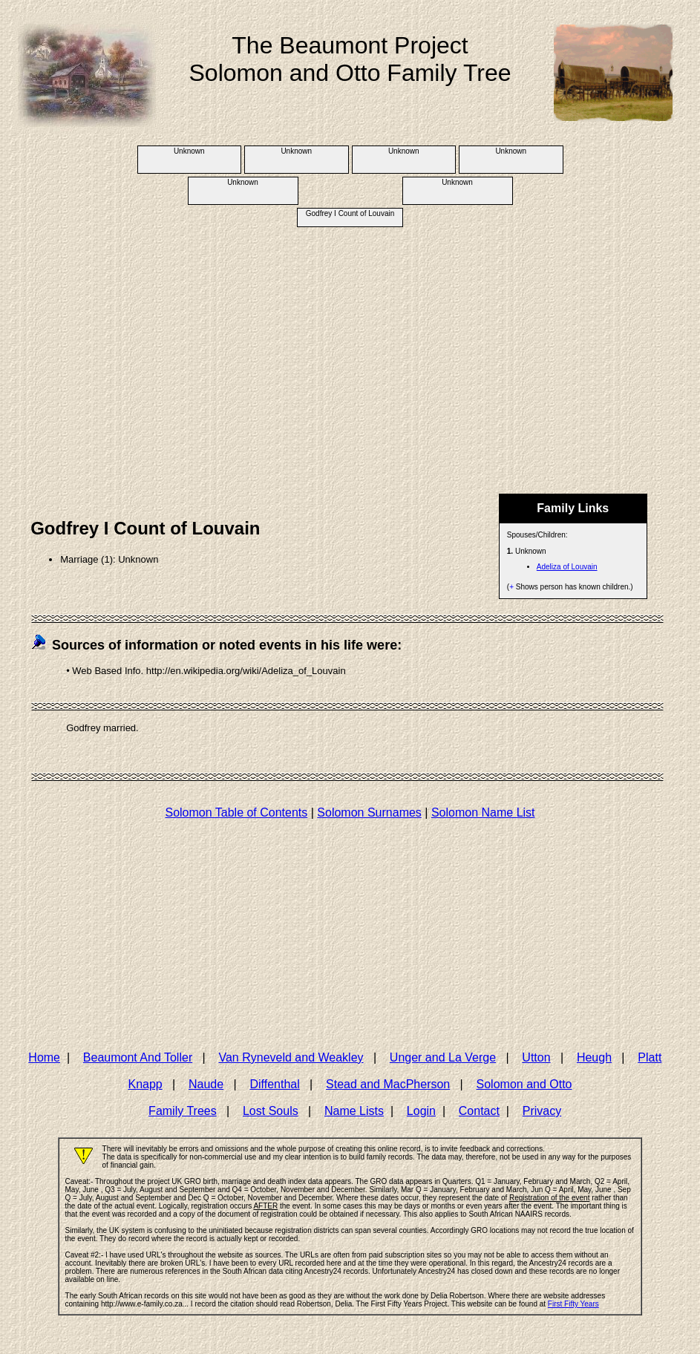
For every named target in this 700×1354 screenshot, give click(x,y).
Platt (649, 1057)
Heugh (594, 1057)
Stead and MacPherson (388, 1084)
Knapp (145, 1084)
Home (44, 1057)
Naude (206, 1084)
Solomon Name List (483, 812)
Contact (479, 1111)
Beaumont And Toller (137, 1057)
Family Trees (182, 1111)
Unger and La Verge (443, 1057)
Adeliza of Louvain (567, 567)
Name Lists (354, 1111)
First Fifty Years (573, 1304)
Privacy (542, 1111)
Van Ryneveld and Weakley (290, 1057)
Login (421, 1111)
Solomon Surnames (369, 812)
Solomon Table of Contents (236, 812)
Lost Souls (270, 1111)
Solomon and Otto (524, 1084)
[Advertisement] (350, 345)
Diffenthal (274, 1084)
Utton (536, 1057)
